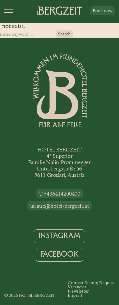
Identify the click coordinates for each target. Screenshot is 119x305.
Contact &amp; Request (91, 282)
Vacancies (77, 286)
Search (64, 33)
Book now (102, 10)
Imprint (75, 295)
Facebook (59, 254)
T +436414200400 (59, 194)
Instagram (59, 236)
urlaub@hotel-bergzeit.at (59, 206)
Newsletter (78, 291)
